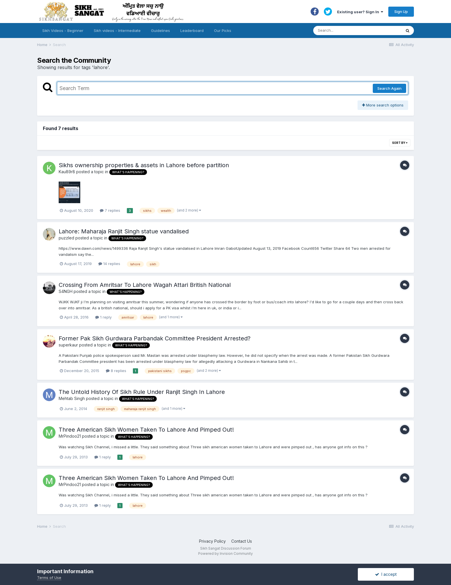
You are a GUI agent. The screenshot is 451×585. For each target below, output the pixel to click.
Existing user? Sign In (360, 11)
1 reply (103, 317)
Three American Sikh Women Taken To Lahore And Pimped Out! (146, 429)
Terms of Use (49, 577)
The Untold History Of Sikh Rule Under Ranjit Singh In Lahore (142, 391)
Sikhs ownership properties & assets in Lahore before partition (144, 165)
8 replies (116, 370)
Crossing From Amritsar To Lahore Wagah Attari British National (145, 284)
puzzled (66, 237)
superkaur (68, 344)
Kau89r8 (67, 171)
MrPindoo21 (70, 436)
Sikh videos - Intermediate (117, 30)
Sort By (400, 142)
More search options (383, 105)
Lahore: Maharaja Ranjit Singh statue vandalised (124, 231)
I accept (386, 574)
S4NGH (65, 291)
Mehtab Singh (72, 398)
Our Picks (222, 30)
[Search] (351, 30)
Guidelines (160, 30)
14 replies (109, 263)
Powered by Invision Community (225, 553)
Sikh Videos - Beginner (62, 30)
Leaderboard (192, 30)
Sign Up (401, 11)
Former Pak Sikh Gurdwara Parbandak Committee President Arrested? (155, 338)
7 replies (110, 210)
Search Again (389, 88)
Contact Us (241, 541)
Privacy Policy (212, 541)
